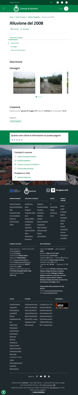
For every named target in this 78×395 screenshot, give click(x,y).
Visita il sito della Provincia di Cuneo (35, 310)
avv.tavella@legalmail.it (50, 293)
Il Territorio (63, 212)
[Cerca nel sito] (66, 8)
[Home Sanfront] (26, 8)
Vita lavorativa (41, 236)
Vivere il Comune (20, 17)
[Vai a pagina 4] (41, 96)
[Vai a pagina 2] (38, 96)
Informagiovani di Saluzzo (47, 313)
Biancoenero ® (54, 387)
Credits (12, 360)
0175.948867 (16, 253)
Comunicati (53, 213)
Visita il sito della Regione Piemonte (35, 307)
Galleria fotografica (34, 17)
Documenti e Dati (15, 213)
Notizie (52, 210)
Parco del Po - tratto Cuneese (34, 319)
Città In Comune (48, 385)
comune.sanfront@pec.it (20, 260)
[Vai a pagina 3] (39, 96)
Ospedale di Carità (30, 322)
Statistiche (13, 366)
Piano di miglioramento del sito (15, 319)
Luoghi (62, 209)
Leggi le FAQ (13, 325)
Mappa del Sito (14, 369)
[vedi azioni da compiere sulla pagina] (24, 28)
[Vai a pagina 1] (36, 96)
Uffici (11, 210)
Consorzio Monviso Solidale (48, 307)
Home (11, 17)
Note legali (13, 354)
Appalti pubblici (29, 219)
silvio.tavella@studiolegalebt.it (53, 291)
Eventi (62, 206)
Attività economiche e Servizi (64, 229)
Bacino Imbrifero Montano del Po (35, 316)
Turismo (39, 233)
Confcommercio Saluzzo (32, 304)
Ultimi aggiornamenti (16, 363)
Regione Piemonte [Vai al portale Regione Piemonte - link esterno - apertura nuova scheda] (14, 2)
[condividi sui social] (14, 28)
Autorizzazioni (29, 221)
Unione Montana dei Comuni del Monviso (37, 313)
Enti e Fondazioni (15, 216)
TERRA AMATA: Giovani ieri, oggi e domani (52, 322)
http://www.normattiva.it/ (47, 319)
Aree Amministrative (16, 207)
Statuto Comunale (15, 348)
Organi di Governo (15, 204)
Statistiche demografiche (47, 310)
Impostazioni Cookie (16, 357)
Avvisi (52, 216)
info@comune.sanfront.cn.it (22, 262)
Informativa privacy (15, 351)
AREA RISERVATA (38, 392)
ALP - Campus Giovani (46, 325)
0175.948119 (16, 251)
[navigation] (4, 8)
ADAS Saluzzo (29, 325)
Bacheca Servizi (14, 345)
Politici (12, 224)
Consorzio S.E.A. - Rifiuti (47, 304)
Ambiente (28, 210)
